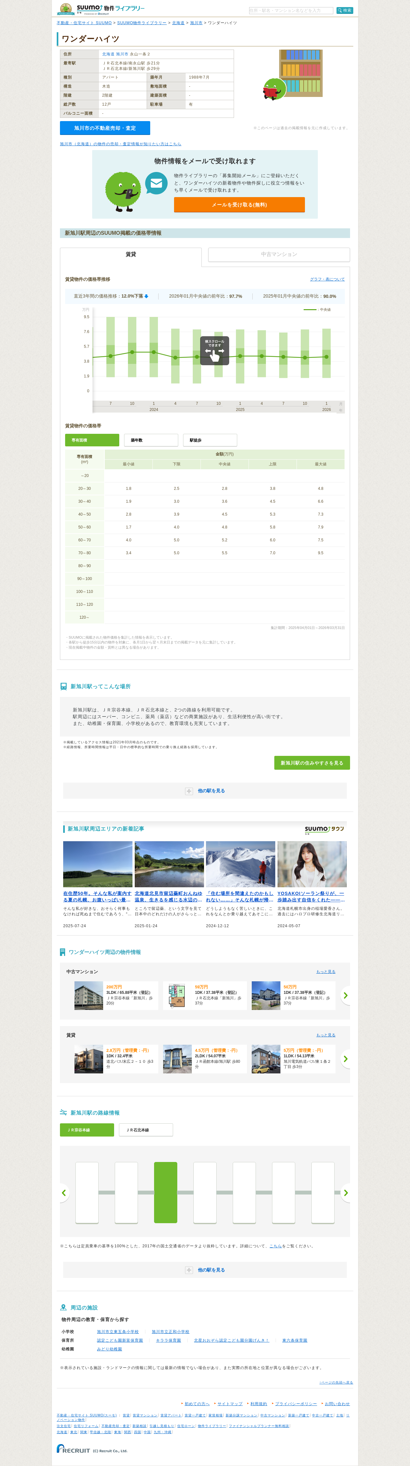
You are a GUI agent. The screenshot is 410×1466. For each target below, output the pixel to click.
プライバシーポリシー (296, 1404)
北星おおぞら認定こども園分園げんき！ (231, 1340)
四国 (137, 1432)
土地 (339, 1415)
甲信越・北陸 (100, 1432)
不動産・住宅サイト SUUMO (84, 23)
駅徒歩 (195, 440)
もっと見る (326, 971)
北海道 (178, 23)
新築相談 (139, 1426)
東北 (73, 1432)
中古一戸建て (322, 1415)
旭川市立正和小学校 (171, 1331)
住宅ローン (186, 1426)
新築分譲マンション (242, 1415)
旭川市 (196, 23)
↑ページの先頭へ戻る (336, 1382)
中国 (147, 1432)
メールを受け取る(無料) (239, 204)
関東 (83, 1432)
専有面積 (79, 440)
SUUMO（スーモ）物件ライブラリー (100, 9)
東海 (117, 1432)
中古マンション (272, 1415)
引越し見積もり (162, 1426)
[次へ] (345, 995)
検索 (347, 10)
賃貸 (126, 1415)
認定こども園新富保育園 (120, 1340)
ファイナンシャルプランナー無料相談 (259, 1426)
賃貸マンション (145, 1415)
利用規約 (258, 1404)
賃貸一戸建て (195, 1415)
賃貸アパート (171, 1415)
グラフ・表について (327, 279)
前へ (65, 1193)
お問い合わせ (337, 1404)
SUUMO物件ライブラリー (142, 23)
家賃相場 (216, 1415)
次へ (345, 1193)
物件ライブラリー (212, 1426)
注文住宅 (64, 1426)
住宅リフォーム (86, 1426)
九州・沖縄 (162, 1432)
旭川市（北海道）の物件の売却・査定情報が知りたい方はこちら (120, 144)
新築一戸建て (298, 1415)
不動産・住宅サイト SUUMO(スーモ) (87, 1415)
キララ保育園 (168, 1340)
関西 (127, 1432)
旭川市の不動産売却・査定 (105, 128)
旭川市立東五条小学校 (118, 1331)
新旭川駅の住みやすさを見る (312, 763)
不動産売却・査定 (116, 1426)
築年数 (136, 440)
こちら (275, 1246)
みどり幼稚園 (109, 1349)
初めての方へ (197, 1404)
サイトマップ (230, 1404)
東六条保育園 (295, 1340)
